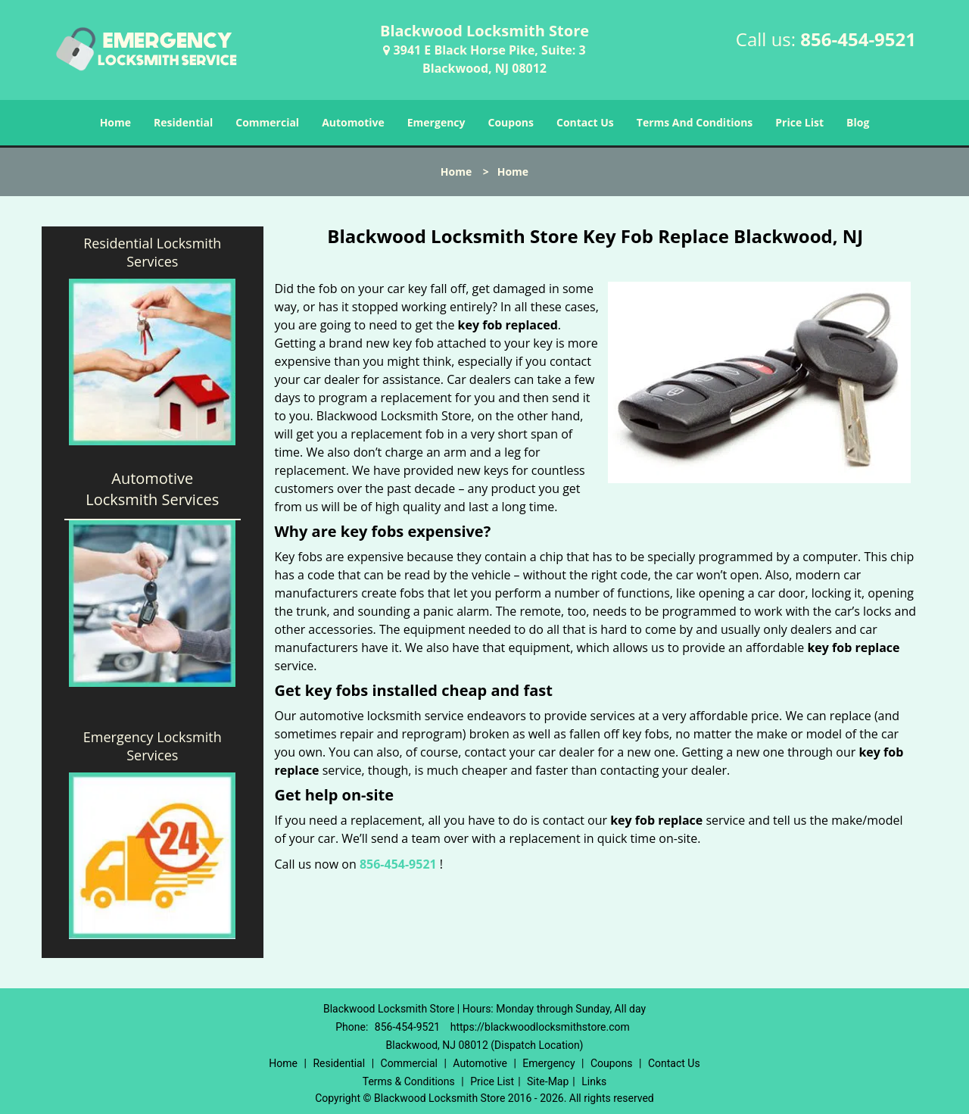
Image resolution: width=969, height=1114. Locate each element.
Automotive (353, 122)
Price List (799, 122)
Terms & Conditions (409, 1081)
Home (115, 122)
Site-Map (548, 1081)
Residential (183, 122)
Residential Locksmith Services (152, 252)
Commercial (267, 122)
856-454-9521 (858, 39)
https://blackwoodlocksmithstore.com (540, 1027)
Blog (857, 122)
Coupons (511, 122)
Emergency (436, 122)
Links (593, 1081)
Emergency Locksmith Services (152, 746)
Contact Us (585, 122)
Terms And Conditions (695, 122)
